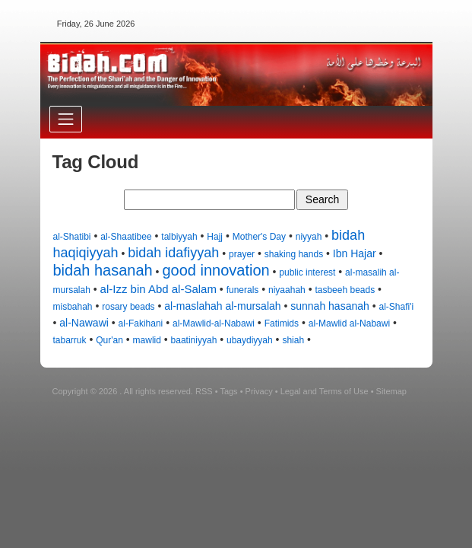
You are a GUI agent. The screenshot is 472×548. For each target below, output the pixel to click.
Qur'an (109, 340)
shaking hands (294, 254)
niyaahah (287, 290)
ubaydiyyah (249, 340)
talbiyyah (179, 236)
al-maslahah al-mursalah (222, 306)
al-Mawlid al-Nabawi (349, 323)
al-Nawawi (84, 323)
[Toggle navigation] (65, 119)
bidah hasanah (103, 270)
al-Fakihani (141, 323)
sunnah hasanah (329, 306)
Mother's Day (259, 236)
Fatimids (282, 323)
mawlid (147, 340)
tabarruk (70, 340)
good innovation (215, 270)
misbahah (73, 306)
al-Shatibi (72, 236)
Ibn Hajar (354, 253)
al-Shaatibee (125, 236)
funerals (242, 290)
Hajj (215, 236)
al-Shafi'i (396, 306)
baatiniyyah (194, 340)
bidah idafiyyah (173, 252)
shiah (293, 340)
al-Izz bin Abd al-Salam (158, 288)
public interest (307, 272)
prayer (242, 254)
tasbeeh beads (345, 290)
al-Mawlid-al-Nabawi (214, 323)
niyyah (309, 236)
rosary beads (128, 306)
